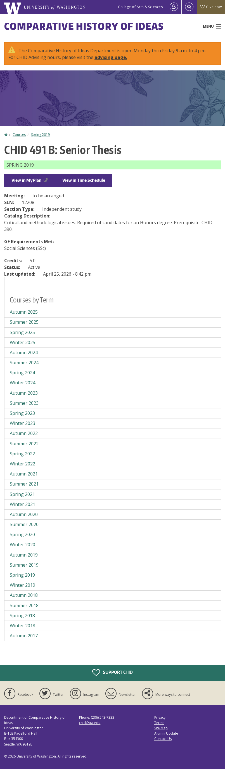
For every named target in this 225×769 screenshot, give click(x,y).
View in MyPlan (29, 180)
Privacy (159, 717)
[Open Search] (189, 7)
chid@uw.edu (89, 722)
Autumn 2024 (24, 352)
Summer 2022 (24, 444)
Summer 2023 (24, 403)
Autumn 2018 (24, 595)
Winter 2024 (22, 383)
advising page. (110, 57)
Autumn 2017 (24, 636)
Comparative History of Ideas (84, 26)
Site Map (161, 728)
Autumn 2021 (24, 474)
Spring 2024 (22, 373)
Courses (19, 134)
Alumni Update (166, 733)
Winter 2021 (22, 504)
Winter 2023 (22, 423)
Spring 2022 (22, 454)
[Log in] (173, 7)
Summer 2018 (24, 605)
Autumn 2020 (24, 514)
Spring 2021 (22, 494)
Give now (211, 6)
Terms (159, 722)
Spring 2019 (40, 134)
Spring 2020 (22, 534)
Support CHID (112, 672)
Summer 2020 (24, 524)
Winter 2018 (22, 626)
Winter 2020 (22, 544)
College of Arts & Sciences (140, 6)
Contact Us (163, 738)
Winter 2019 (22, 585)
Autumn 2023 (24, 393)
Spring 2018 (22, 615)
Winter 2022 (22, 464)
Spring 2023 (22, 413)
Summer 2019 (24, 565)
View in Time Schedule (83, 180)
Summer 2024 (24, 362)
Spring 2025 (22, 332)
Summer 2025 (24, 322)
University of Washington (36, 756)
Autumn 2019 (24, 555)
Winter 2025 (22, 342)
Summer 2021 (24, 484)
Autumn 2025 (24, 312)
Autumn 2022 (24, 433)
